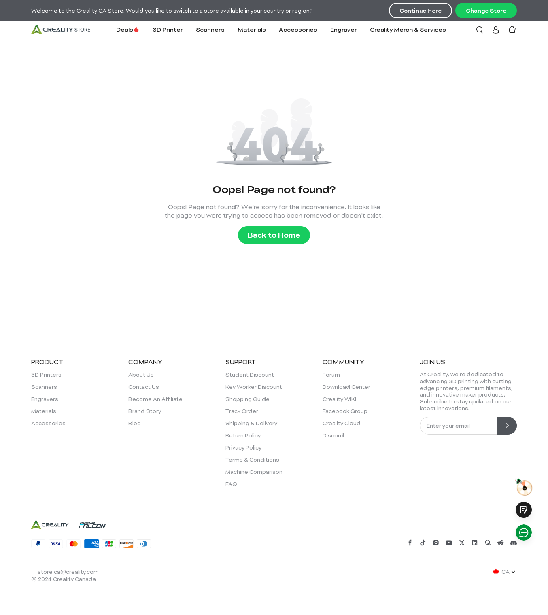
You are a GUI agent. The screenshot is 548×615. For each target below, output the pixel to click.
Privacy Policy (243, 447)
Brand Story (144, 411)
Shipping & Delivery (251, 423)
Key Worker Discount (253, 386)
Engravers (44, 399)
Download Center (346, 386)
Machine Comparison (253, 471)
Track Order (241, 411)
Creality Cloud (342, 423)
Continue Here (420, 10)
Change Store (486, 10)
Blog (134, 423)
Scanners (210, 29)
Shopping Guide (247, 399)
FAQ (231, 484)
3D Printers (46, 374)
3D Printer (168, 29)
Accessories (298, 29)
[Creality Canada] (60, 29)
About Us (141, 374)
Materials (252, 29)
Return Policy (243, 435)
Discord (333, 435)
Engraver (343, 29)
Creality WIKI (339, 399)
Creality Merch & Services (408, 29)
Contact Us (143, 386)
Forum (331, 374)
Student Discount (249, 374)
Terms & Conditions (252, 459)
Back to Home (274, 235)
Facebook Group (345, 411)
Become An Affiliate (155, 399)
